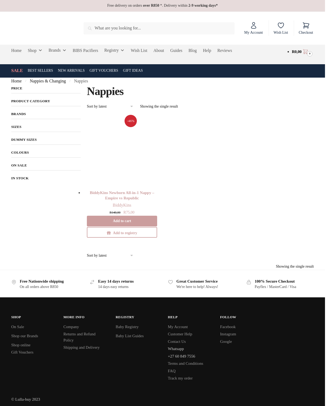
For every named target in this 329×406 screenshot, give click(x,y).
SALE (17, 70)
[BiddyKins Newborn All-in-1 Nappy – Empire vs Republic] (122, 151)
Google (226, 341)
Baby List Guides (130, 336)
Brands (58, 50)
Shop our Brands (24, 336)
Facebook (227, 327)
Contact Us (177, 341)
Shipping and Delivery (81, 347)
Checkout (306, 28)
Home (16, 81)
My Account (253, 28)
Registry (114, 50)
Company (71, 327)
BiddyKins (122, 205)
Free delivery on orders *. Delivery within (162, 5)
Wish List (280, 28)
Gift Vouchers (104, 71)
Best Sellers (40, 71)
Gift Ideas (133, 71)
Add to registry (125, 233)
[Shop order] (110, 107)
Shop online (20, 345)
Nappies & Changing (48, 81)
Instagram (228, 334)
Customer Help (180, 334)
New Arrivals (71, 71)
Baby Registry (127, 327)
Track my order (180, 378)
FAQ (172, 371)
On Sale (17, 327)
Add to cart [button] (122, 221)
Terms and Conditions (185, 363)
